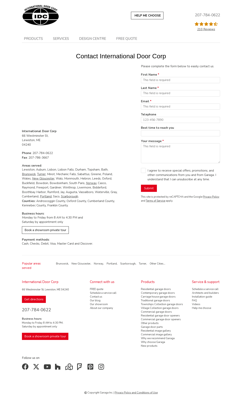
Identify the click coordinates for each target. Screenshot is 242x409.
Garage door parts (152, 327)
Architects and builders (205, 293)
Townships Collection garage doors (162, 304)
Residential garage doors (156, 289)
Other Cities (156, 264)
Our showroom (99, 304)
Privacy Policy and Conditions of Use (136, 392)
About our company (101, 308)
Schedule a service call (103, 293)
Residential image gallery (156, 331)
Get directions (33, 299)
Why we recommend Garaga (158, 338)
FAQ (194, 300)
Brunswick (29, 174)
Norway (91, 183)
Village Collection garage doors (160, 308)
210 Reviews (206, 29)
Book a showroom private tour (45, 230)
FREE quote (126, 38)
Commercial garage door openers (161, 319)
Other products (150, 323)
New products (149, 346)
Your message (151, 141)
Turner (41, 174)
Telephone (148, 114)
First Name (149, 75)
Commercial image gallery (156, 334)
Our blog (95, 300)
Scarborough (69, 196)
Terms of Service (155, 201)
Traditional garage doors (155, 300)
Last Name (149, 88)
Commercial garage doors (156, 312)
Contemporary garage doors (158, 293)
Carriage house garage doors (158, 297)
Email (145, 101)
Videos (196, 304)
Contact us (96, 297)
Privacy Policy (211, 197)
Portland (46, 196)
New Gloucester (43, 179)
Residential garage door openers (160, 315)
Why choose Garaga (153, 342)
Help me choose (201, 308)
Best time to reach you (157, 128)
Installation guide (202, 297)
